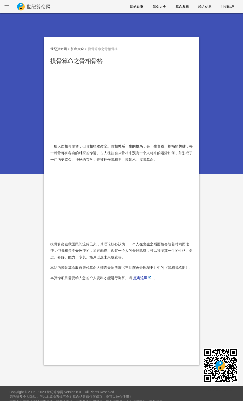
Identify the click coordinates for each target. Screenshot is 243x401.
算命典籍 (182, 6)
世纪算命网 (58, 49)
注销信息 (227, 6)
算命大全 (159, 6)
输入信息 (205, 6)
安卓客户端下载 (220, 389)
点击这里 (140, 278)
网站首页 (136, 6)
